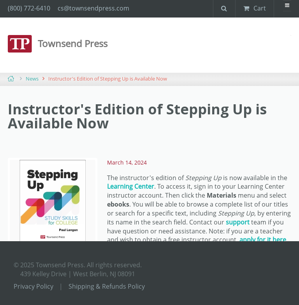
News (32, 78)
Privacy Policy (33, 286)
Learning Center (130, 186)
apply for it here (262, 239)
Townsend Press (72, 43)
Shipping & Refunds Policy (107, 286)
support (238, 222)
